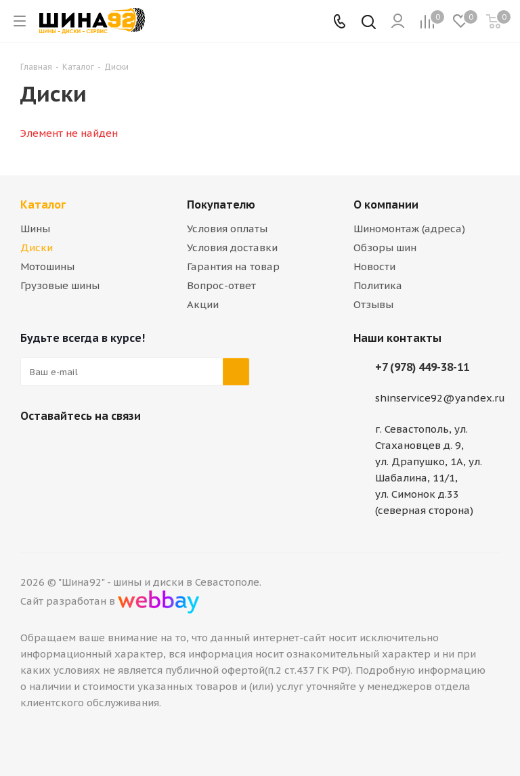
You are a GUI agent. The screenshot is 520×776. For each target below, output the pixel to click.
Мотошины (47, 266)
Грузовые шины (60, 285)
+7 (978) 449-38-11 (422, 367)
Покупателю (221, 204)
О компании (385, 204)
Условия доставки (232, 247)
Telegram (67, 447)
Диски (36, 247)
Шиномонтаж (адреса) (409, 228)
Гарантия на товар (233, 266)
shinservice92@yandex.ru (440, 397)
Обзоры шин (384, 247)
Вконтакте (33, 447)
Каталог (43, 204)
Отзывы (373, 304)
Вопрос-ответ (221, 285)
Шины (35, 228)
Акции (203, 304)
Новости (374, 266)
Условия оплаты (227, 228)
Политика (377, 285)
